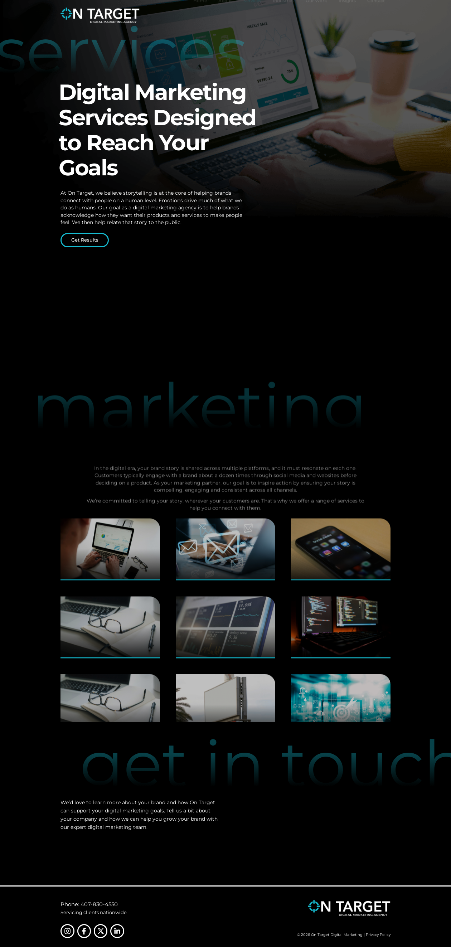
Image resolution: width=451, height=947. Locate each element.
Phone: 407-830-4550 (89, 904)
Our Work (316, 15)
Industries (283, 15)
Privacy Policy (378, 934)
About (225, 15)
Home (200, 15)
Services (252, 15)
